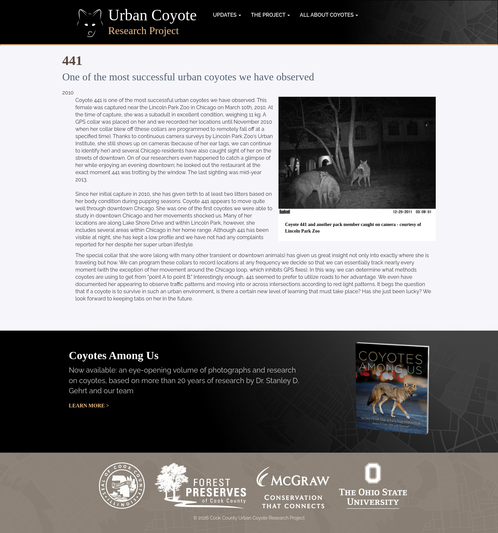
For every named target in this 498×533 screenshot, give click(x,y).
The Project (270, 15)
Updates (227, 15)
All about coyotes (329, 15)
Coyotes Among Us (114, 355)
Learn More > (89, 405)
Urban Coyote (152, 15)
